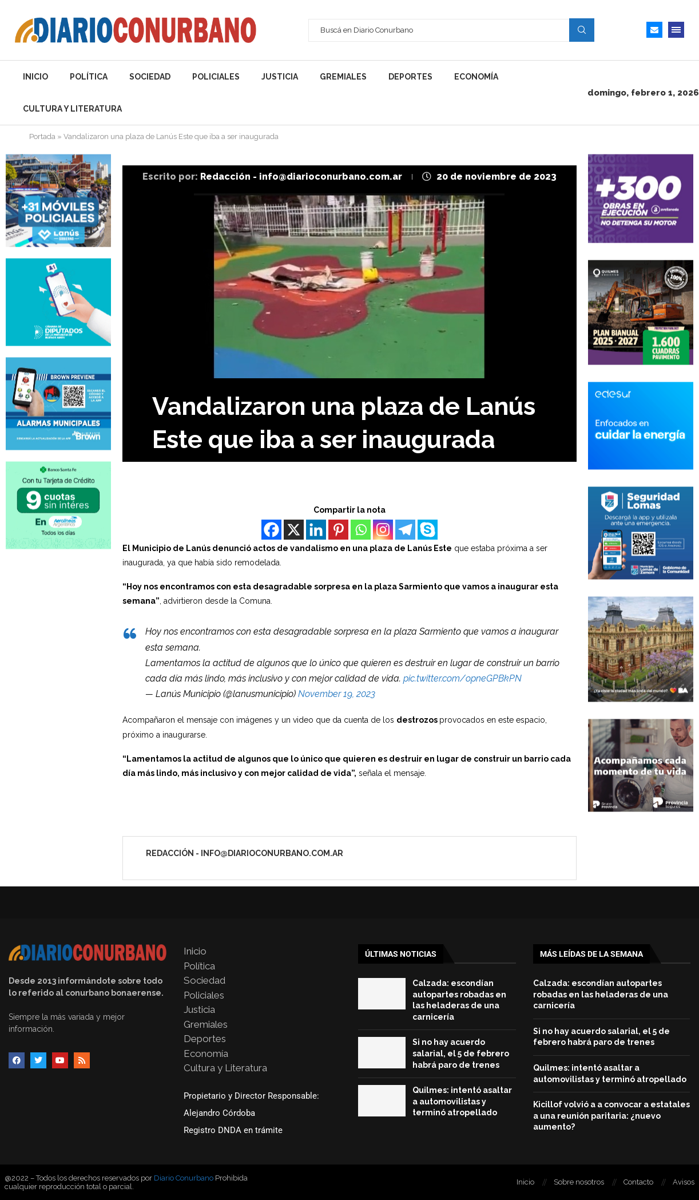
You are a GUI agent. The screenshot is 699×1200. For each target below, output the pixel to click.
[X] (294, 530)
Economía (476, 76)
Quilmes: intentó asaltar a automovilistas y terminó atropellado (462, 1101)
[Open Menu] (676, 30)
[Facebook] (271, 530)
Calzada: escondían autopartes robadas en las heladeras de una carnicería (600, 994)
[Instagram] (383, 530)
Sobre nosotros (579, 1182)
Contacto (638, 1182)
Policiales (216, 76)
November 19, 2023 (336, 693)
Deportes (410, 76)
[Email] (654, 30)
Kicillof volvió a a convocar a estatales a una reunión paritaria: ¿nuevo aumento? (611, 1115)
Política (89, 76)
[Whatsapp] (361, 530)
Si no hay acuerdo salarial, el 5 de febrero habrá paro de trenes (460, 1053)
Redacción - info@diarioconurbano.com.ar (302, 176)
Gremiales (343, 76)
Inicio (35, 76)
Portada (42, 136)
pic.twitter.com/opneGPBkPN (462, 678)
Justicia (279, 76)
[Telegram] (405, 530)
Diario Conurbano (183, 1178)
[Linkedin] (316, 530)
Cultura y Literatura (72, 108)
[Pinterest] (338, 530)
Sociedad (149, 76)
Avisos (683, 1182)
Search (581, 29)
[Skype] (428, 530)
